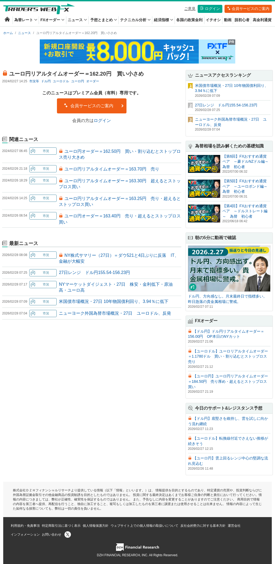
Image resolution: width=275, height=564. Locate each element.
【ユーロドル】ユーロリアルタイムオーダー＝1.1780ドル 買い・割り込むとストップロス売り (228, 356)
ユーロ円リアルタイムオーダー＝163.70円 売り (111, 169)
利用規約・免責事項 (25, 526)
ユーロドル (61, 81)
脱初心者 (241, 20)
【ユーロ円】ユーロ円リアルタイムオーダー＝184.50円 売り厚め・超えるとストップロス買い (228, 381)
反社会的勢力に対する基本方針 (203, 526)
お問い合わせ (51, 534)
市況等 (34, 81)
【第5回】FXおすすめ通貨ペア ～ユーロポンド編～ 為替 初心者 (246, 186)
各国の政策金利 (189, 20)
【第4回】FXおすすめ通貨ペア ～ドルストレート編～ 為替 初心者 (244, 211)
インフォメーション (25, 534)
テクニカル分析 (135, 20)
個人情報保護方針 (95, 526)
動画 (227, 20)
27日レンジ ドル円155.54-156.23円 (94, 272)
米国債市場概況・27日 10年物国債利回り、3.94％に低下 (113, 301)
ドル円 (46, 81)
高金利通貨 (262, 20)
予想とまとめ (103, 20)
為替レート (25, 20)
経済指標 (163, 20)
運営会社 (234, 526)
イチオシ (213, 20)
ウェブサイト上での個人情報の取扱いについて (144, 526)
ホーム (8, 33)
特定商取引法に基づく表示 (61, 526)
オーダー (92, 81)
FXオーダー (52, 20)
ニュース (77, 20)
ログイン (210, 8)
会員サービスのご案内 (248, 8)
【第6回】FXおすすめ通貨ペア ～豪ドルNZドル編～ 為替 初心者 (247, 161)
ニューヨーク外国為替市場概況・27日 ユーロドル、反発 (115, 313)
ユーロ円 (77, 81)
